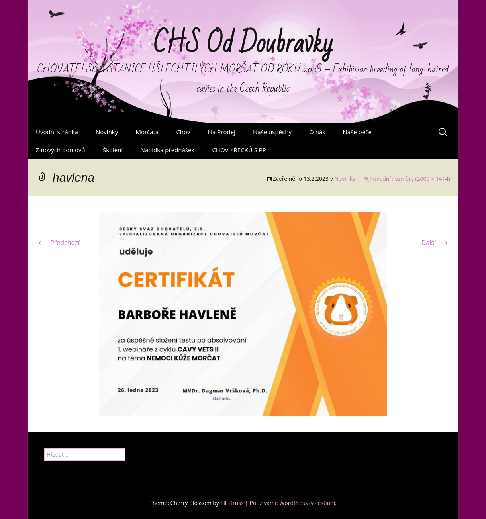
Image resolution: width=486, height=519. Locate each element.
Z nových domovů (60, 150)
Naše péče (357, 132)
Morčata (147, 132)
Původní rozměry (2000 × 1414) (410, 178)
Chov (183, 132)
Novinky (107, 132)
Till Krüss (231, 503)
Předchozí (58, 242)
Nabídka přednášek (167, 150)
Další (435, 242)
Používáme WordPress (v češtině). (293, 503)
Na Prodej (221, 132)
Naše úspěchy (272, 132)
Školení (113, 150)
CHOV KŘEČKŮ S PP (239, 150)
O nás (317, 132)
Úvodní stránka (57, 132)
